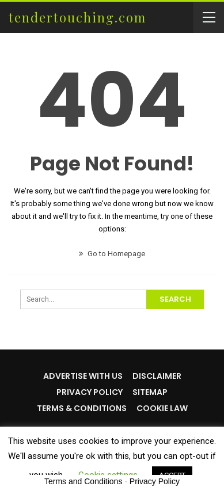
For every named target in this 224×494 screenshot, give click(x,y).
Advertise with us (83, 376)
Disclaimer (156, 376)
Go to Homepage (112, 253)
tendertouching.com (77, 17)
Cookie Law (162, 408)
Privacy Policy (89, 392)
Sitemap (150, 392)
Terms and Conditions (83, 481)
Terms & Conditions (82, 408)
